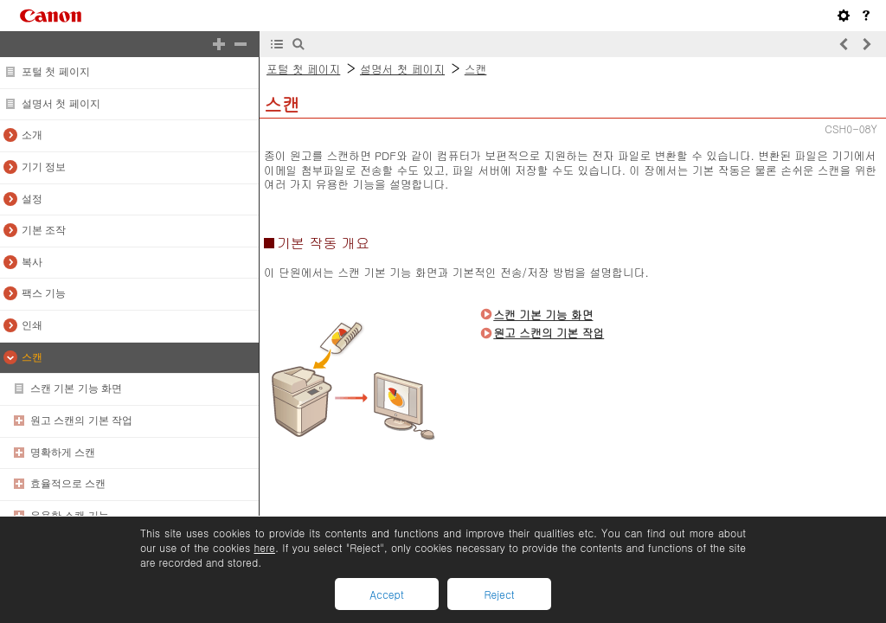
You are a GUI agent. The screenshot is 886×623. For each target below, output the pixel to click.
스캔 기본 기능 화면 (76, 388)
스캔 (32, 357)
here (264, 547)
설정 (32, 199)
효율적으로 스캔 (68, 484)
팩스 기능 (44, 293)
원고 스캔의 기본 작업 (81, 420)
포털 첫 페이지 (56, 72)
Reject (499, 594)
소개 (32, 135)
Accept (386, 594)
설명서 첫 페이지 (61, 104)
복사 (32, 262)
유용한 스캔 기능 (69, 516)
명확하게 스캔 (62, 452)
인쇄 (32, 325)
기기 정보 (44, 167)
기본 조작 (44, 230)
